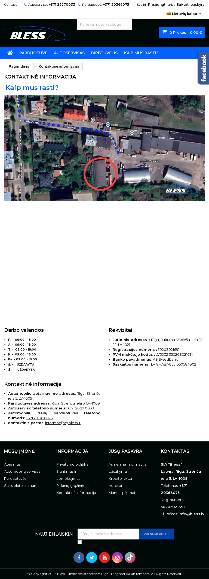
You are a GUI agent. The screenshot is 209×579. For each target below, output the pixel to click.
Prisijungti (157, 4)
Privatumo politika (72, 464)
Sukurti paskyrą (190, 4)
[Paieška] (104, 24)
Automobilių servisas (22, 471)
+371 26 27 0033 (80, 408)
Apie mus (12, 464)
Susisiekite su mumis (22, 485)
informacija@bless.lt (63, 423)
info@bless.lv (191, 514)
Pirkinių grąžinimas (72, 485)
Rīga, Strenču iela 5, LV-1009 (75, 403)
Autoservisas (69, 52)
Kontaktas (175, 451)
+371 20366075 (116, 4)
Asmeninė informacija (127, 464)
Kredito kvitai (120, 478)
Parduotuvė (33, 52)
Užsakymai (118, 471)
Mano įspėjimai (122, 492)
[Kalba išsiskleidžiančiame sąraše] (185, 14)
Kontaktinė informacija (76, 492)
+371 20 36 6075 (39, 418)
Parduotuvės (15, 478)
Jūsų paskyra (125, 451)
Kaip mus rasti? (141, 52)
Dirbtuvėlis (104, 52)
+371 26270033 (62, 4)
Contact (10, 4)
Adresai (115, 485)
